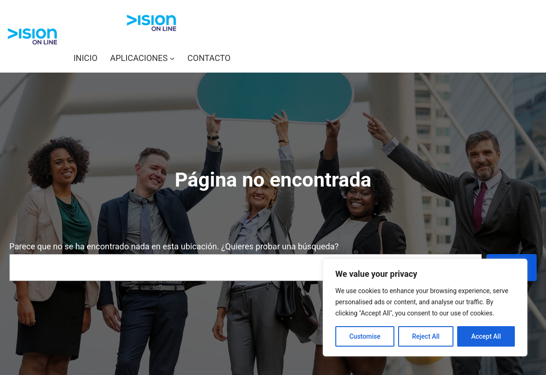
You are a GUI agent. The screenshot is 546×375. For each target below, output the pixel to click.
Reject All (425, 336)
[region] (425, 307)
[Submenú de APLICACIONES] (172, 58)
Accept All (486, 336)
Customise (364, 336)
